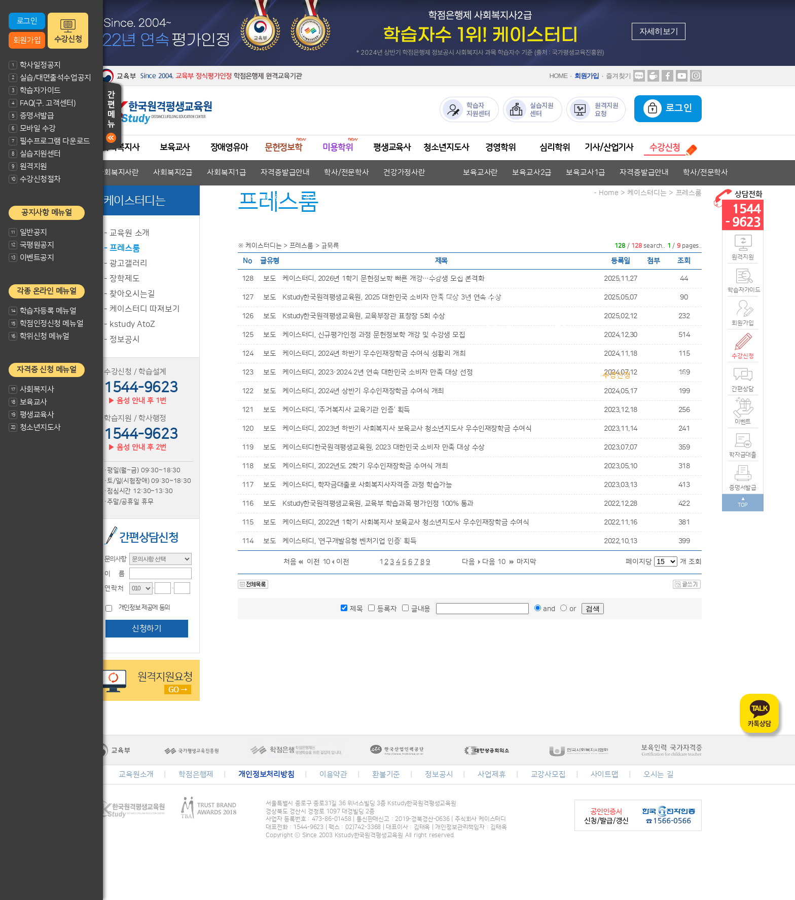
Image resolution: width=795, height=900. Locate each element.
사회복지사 (31, 389)
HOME (558, 76)
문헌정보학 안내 (289, 223)
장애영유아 (229, 147)
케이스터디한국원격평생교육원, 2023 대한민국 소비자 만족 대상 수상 (383, 447)
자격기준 (310, 198)
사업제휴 (491, 774)
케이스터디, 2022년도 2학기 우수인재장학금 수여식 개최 (365, 466)
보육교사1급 (585, 172)
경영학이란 (501, 324)
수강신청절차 (35, 179)
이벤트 (743, 422)
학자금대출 (742, 455)
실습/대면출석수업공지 (50, 77)
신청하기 (146, 628)
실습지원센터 (35, 153)
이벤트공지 (31, 257)
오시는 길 (658, 774)
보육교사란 (480, 172)
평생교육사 (31, 414)
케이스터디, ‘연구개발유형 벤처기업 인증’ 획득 (349, 541)
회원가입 (27, 40)
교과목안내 (355, 198)
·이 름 (111, 573)
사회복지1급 (226, 172)
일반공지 (28, 232)
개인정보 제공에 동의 (144, 608)
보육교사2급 (532, 172)
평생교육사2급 (444, 274)
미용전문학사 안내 (348, 248)
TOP (743, 505)
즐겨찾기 (618, 76)
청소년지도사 (35, 427)
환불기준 (386, 774)
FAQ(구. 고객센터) (42, 103)
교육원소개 (136, 774)
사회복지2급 (173, 172)
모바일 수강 (32, 128)
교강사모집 (548, 774)
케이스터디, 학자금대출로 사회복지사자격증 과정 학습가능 (367, 485)
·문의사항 (112, 558)
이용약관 (333, 774)
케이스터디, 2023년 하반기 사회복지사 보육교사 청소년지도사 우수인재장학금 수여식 (406, 429)
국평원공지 (31, 245)
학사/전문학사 (346, 172)
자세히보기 (658, 31)
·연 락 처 (111, 588)
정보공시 (439, 774)
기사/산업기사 (609, 147)
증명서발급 (31, 115)
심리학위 (554, 147)
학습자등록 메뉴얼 (43, 311)
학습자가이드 (35, 90)
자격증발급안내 (285, 172)
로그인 (27, 21)
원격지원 (28, 166)
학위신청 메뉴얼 (39, 336)
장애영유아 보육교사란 (245, 198)
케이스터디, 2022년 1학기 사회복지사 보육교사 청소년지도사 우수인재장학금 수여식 (405, 522)
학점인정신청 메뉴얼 (46, 323)
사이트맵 (605, 774)
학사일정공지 (35, 65)
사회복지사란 (118, 172)
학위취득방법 (554, 324)
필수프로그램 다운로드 (49, 141)
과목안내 (574, 375)
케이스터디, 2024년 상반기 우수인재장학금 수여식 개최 (363, 391)
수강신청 (68, 39)
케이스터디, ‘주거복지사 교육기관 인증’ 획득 (346, 410)
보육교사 (28, 402)
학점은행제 (195, 774)
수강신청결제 (666, 375)
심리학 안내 (558, 350)
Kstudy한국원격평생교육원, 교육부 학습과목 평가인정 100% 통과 (378, 504)
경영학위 (500, 147)
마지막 (526, 562)
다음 (468, 562)
